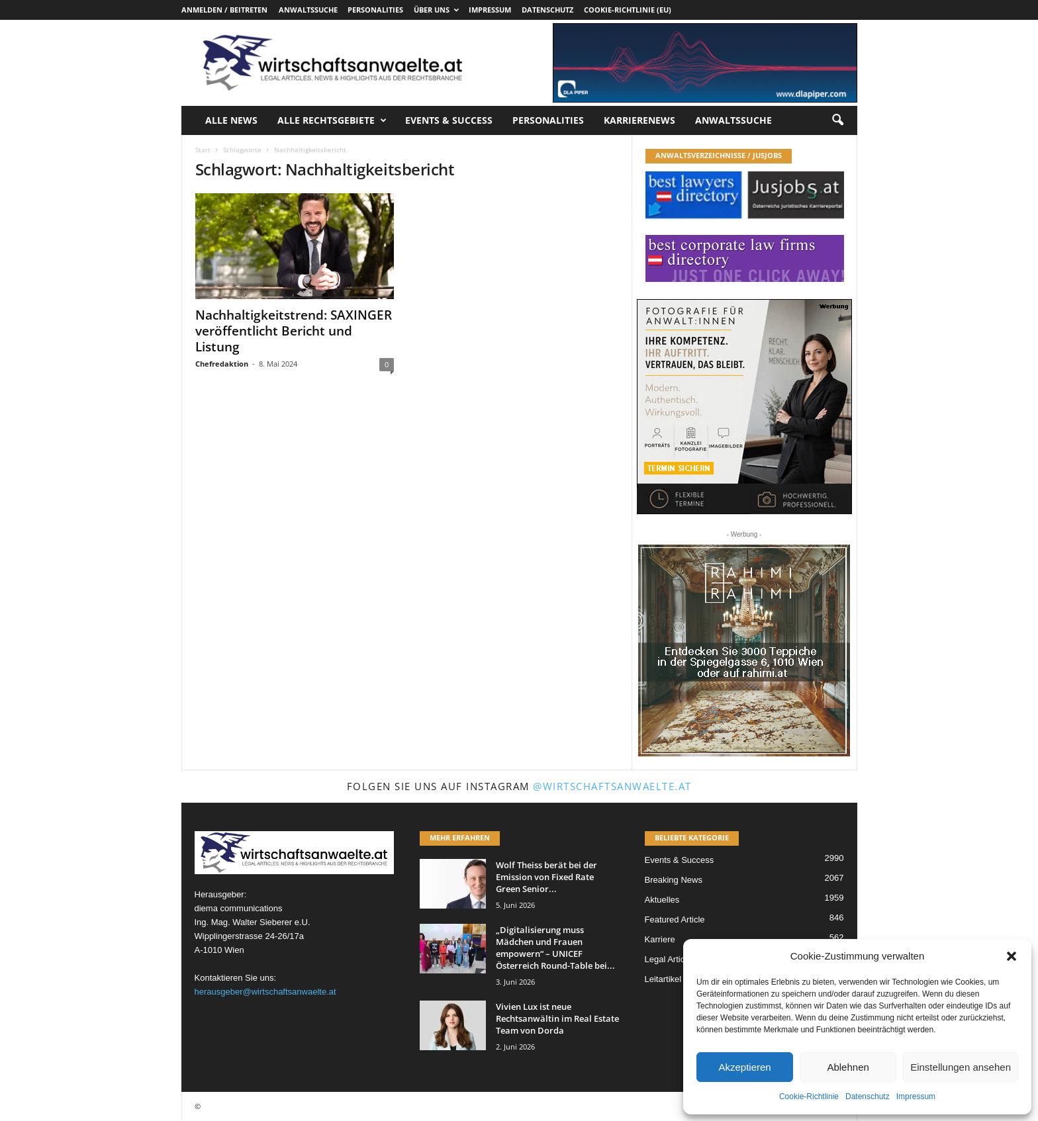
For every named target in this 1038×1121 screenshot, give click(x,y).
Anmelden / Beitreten (224, 10)
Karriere (660, 939)
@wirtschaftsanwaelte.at (612, 786)
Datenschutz (867, 1096)
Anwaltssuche (308, 10)
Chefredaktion (221, 364)
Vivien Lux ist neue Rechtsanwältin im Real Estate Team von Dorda (557, 1018)
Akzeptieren (744, 1067)
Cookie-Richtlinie (809, 1096)
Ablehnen (848, 1067)
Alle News (231, 120)
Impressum (915, 1096)
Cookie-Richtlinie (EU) (627, 10)
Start (203, 149)
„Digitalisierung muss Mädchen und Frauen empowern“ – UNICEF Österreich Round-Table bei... (555, 947)
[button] (1011, 956)
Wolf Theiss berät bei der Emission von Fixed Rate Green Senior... (546, 877)
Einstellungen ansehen (960, 1067)
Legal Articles (670, 959)
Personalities (375, 10)
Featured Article (675, 919)
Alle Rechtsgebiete (332, 120)
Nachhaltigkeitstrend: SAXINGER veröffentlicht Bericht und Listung (293, 330)
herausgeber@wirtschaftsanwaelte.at (265, 992)
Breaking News (673, 880)
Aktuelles (662, 900)
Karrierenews (639, 120)
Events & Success (449, 120)
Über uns (436, 10)
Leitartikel (663, 979)
